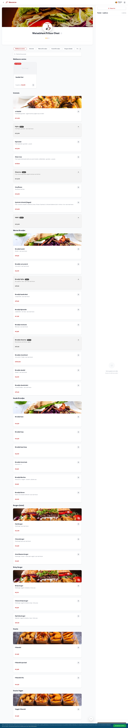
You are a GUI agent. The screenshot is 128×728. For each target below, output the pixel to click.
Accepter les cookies (119, 725)
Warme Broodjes (42, 49)
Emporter (111, 8)
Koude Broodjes (56, 49)
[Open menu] (124, 2)
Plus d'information (33, 726)
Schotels (31, 49)
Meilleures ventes (20, 49)
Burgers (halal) (68, 49)
